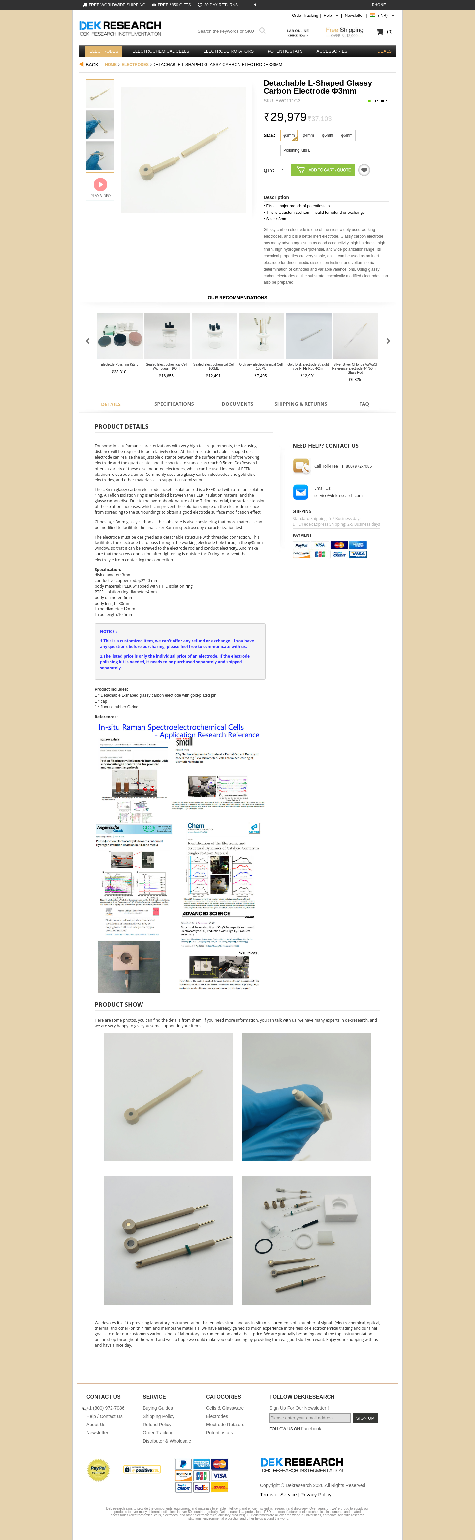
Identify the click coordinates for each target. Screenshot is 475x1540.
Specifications (174, 403)
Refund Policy (157, 1424)
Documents (237, 403)
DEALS (384, 51)
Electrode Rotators (228, 51)
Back (92, 64)
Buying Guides (158, 1408)
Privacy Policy (316, 1494)
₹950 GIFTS (171, 5)
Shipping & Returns (300, 403)
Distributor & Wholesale (167, 1441)
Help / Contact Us (104, 1416)
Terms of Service (278, 1494)
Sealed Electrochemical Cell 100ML (214, 366)
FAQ (364, 403)
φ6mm (346, 135)
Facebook (311, 1428)
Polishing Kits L (296, 150)
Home (111, 64)
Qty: (269, 170)
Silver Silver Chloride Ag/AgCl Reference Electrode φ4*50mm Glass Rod (355, 368)
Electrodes (103, 51)
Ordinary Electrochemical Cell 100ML (261, 366)
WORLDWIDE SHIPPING (113, 5)
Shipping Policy (158, 1416)
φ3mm (289, 135)
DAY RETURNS (218, 5)
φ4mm (308, 135)
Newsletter (354, 15)
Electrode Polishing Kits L (119, 364)
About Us (96, 1424)
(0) (390, 31)
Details (111, 404)
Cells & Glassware (225, 1408)
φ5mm (327, 135)
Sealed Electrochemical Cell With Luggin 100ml (166, 366)
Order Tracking (305, 15)
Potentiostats (285, 51)
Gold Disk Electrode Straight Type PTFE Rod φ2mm (308, 366)
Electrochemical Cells (160, 51)
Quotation (364, 170)
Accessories (332, 51)
